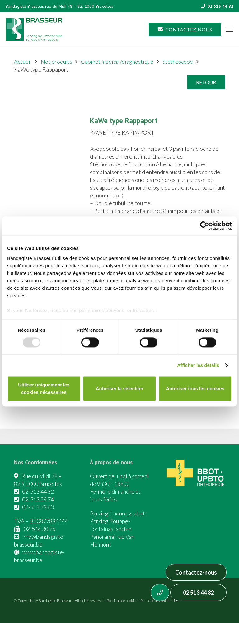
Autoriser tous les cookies (195, 388)
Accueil (23, 61)
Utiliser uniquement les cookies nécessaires (43, 388)
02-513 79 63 (38, 507)
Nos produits (56, 61)
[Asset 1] (34, 29)
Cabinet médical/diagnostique (117, 61)
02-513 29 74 (38, 499)
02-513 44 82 (38, 491)
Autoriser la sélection (119, 388)
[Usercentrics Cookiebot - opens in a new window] (204, 225)
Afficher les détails (198, 365)
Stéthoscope (177, 61)
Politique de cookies (122, 600)
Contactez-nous (196, 572)
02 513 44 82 (198, 592)
